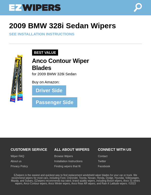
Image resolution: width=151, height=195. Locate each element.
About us (16, 161)
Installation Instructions (68, 161)
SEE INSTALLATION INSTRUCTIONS (41, 34)
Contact (103, 156)
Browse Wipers (63, 156)
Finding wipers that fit (67, 166)
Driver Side (49, 90)
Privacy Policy (19, 166)
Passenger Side (54, 102)
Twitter (102, 161)
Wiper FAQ (17, 156)
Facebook (104, 166)
